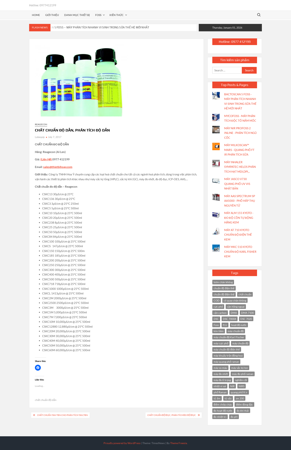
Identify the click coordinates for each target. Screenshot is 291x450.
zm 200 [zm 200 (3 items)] (240, 398)
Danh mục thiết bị (77, 15)
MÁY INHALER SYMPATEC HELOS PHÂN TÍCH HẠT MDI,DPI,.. (240, 166)
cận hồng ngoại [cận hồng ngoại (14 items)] (236, 306)
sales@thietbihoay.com (57, 167)
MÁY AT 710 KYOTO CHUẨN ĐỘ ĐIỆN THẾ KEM (238, 234)
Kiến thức (116, 15)
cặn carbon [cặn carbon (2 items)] (220, 312)
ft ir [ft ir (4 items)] (225, 325)
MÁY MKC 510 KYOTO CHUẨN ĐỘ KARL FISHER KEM (240, 251)
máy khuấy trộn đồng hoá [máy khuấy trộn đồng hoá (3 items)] (228, 355)
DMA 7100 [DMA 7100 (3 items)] (247, 312)
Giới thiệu (52, 15)
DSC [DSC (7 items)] (216, 318)
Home (36, 15)
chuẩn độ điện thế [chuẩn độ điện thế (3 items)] (224, 294)
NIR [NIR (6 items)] (232, 386)
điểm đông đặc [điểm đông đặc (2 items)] (244, 404)
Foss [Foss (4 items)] (216, 325)
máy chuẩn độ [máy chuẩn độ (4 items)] (240, 343)
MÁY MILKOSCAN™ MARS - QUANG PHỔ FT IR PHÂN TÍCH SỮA (239, 149)
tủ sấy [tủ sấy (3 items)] (228, 398)
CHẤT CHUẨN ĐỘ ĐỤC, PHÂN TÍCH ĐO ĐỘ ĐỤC (171, 415)
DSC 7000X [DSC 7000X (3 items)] (229, 318)
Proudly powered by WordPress (122, 443)
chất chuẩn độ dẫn (45, 399)
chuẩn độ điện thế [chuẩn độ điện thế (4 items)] (224, 288)
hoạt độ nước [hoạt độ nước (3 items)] (239, 325)
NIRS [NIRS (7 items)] (241, 386)
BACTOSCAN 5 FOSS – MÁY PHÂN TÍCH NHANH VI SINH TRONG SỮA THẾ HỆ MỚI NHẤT (93, 27)
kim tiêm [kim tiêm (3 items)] (219, 331)
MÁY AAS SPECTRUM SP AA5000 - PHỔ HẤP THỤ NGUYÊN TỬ (239, 200)
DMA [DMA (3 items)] (234, 312)
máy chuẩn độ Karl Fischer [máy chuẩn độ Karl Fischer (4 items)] (229, 337)
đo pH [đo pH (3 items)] (234, 416)
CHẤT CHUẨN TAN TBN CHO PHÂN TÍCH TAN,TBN (62, 415)
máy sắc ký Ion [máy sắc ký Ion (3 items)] (239, 367)
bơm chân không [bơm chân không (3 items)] (223, 282)
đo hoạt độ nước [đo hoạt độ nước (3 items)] (223, 410)
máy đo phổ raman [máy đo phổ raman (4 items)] (242, 373)
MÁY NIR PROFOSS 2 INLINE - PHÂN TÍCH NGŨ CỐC (240, 132)
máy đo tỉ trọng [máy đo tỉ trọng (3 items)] (222, 380)
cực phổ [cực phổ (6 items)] (218, 306)
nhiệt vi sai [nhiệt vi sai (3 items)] (220, 386)
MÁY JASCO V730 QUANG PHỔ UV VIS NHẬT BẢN (237, 183)
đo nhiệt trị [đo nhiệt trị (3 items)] (220, 416)
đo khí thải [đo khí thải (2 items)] (243, 410)
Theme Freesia (178, 443)
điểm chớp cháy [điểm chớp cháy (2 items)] (223, 404)
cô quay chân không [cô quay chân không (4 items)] (235, 300)
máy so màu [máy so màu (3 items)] (220, 367)
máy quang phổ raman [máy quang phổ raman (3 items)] (226, 361)
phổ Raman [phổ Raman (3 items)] (220, 392)
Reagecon (41, 124)
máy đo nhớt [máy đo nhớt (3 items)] (221, 373)
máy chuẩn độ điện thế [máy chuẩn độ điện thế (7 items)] (227, 349)
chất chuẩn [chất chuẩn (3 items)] (244, 294)
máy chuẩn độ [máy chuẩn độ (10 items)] (236, 331)
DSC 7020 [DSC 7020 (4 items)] (246, 318)
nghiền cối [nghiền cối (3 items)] (241, 380)
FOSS (98, 15)
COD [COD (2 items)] (217, 300)
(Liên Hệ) (46, 159)
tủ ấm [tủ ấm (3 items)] (217, 398)
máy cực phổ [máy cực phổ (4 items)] (221, 343)
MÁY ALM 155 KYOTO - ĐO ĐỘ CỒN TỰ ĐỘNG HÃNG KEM (238, 217)
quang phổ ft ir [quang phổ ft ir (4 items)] (239, 392)
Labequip (40, 137)
